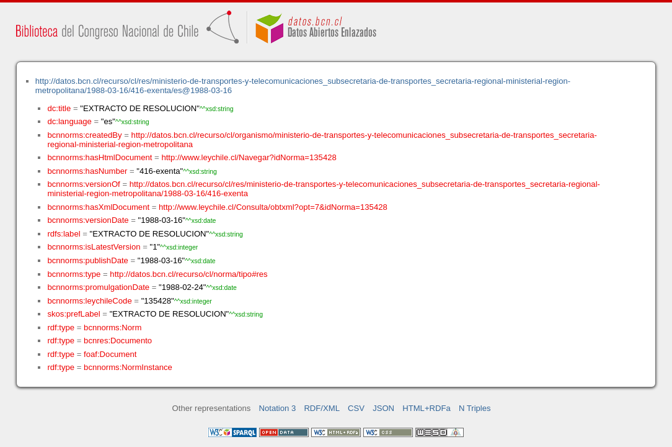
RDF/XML (322, 408)
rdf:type (60, 327)
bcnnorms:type (73, 274)
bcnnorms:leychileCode (89, 300)
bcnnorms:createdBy (84, 135)
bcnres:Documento (118, 340)
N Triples (475, 408)
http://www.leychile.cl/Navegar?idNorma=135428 (248, 157)
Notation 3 (277, 408)
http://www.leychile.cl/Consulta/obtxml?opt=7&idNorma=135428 (273, 207)
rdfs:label (63, 233)
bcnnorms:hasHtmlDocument (99, 157)
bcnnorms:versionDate (87, 220)
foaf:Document (110, 354)
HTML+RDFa (426, 408)
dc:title (59, 108)
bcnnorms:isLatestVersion (93, 246)
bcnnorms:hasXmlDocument (98, 207)
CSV (356, 408)
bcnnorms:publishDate (87, 260)
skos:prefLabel (73, 313)
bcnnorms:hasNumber (87, 171)
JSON (383, 408)
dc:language (69, 121)
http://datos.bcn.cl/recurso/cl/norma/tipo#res (188, 274)
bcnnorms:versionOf (83, 184)
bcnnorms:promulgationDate (98, 287)
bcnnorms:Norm (112, 327)
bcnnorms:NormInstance (128, 367)
